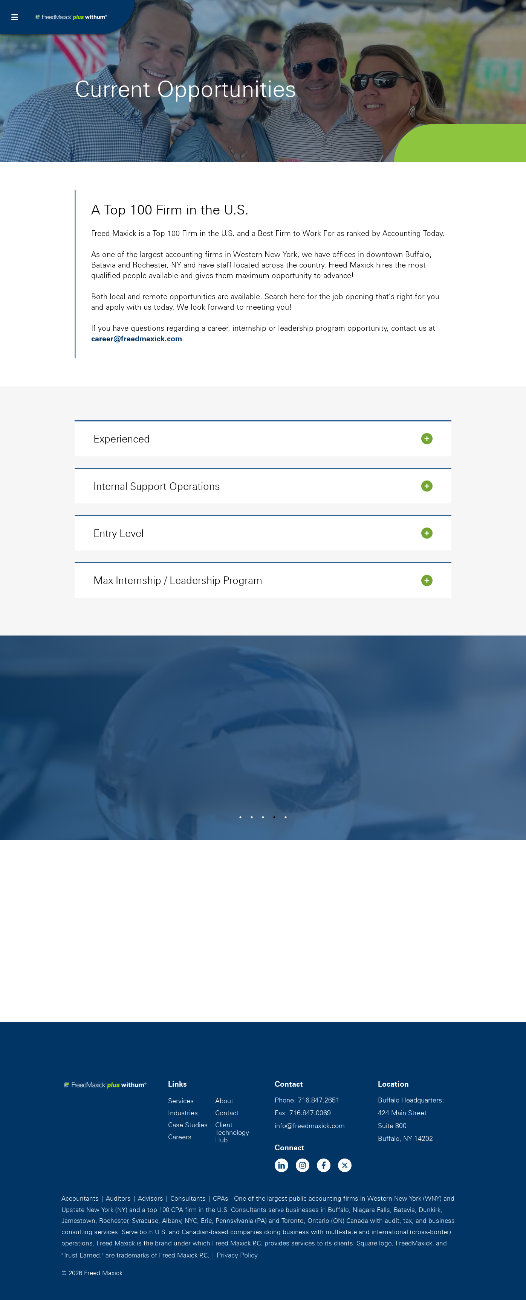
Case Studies (188, 1125)
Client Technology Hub (232, 1132)
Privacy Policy (237, 1255)
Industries (183, 1113)
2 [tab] (251, 817)
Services (181, 1101)
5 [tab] (285, 817)
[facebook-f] (327, 1166)
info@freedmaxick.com (310, 1126)
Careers (179, 1137)
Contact (227, 1113)
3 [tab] (263, 817)
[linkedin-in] (285, 1166)
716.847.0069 (310, 1113)
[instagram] (306, 1166)
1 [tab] (240, 817)
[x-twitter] (348, 1166)
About (224, 1101)
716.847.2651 (318, 1100)
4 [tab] (274, 817)
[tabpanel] (263, 738)
